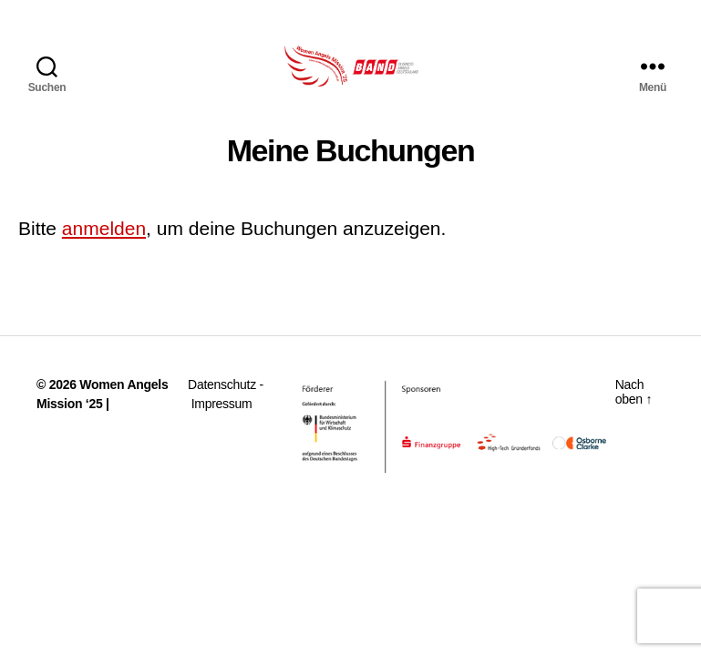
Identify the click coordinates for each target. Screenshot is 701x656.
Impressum (222, 422)
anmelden (104, 246)
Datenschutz (222, 402)
